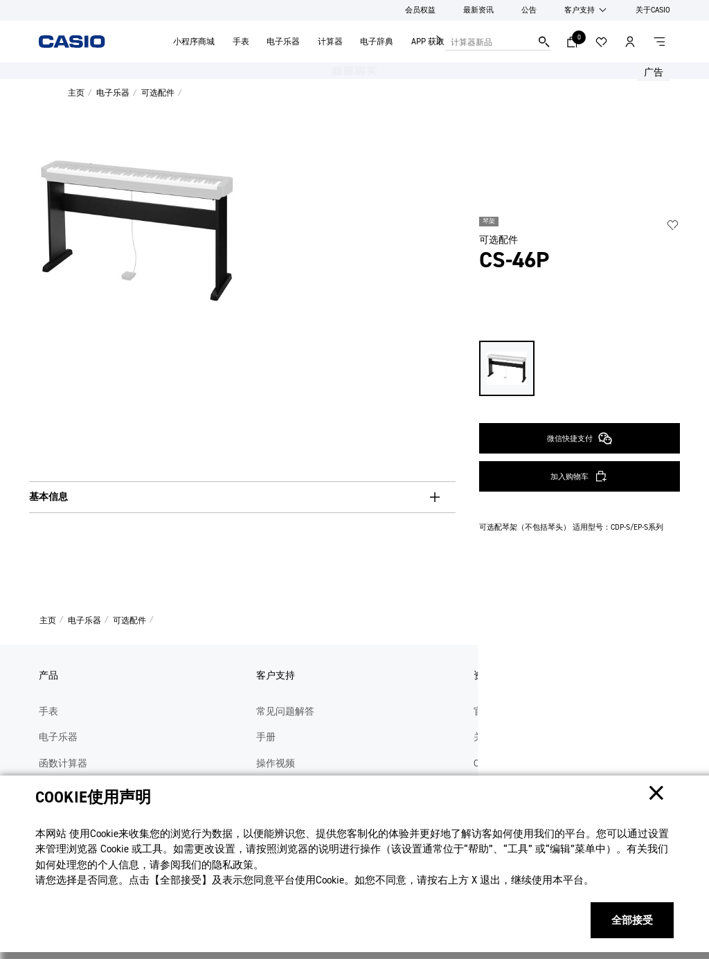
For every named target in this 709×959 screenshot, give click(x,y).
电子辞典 (376, 41)
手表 (241, 41)
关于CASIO (653, 10)
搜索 (544, 41)
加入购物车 (569, 370)
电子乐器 (283, 41)
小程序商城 (194, 41)
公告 (529, 10)
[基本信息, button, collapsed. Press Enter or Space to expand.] (242, 497)
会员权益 (420, 10)
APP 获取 (428, 41)
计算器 (330, 41)
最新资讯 (478, 10)
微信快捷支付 (579, 332)
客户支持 (579, 10)
